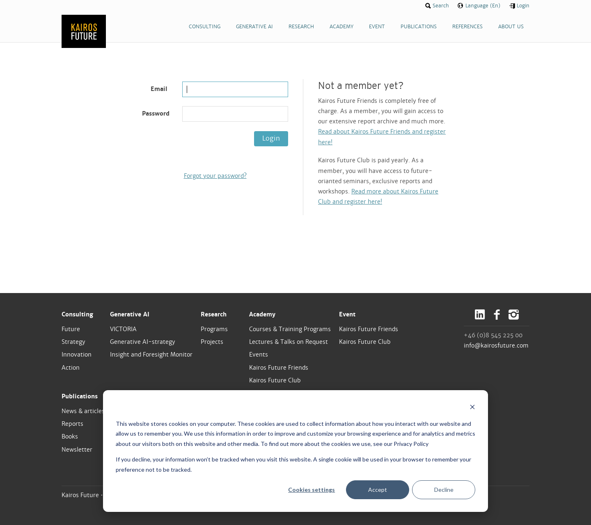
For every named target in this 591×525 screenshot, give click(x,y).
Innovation (77, 354)
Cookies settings (311, 489)
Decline (444, 489)
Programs (214, 329)
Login (271, 138)
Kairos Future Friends (278, 367)
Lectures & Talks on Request (288, 341)
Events (258, 354)
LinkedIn (480, 314)
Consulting (77, 314)
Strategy (73, 341)
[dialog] (295, 451)
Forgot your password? (215, 176)
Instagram (514, 314)
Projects (212, 341)
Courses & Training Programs (290, 329)
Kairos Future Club (275, 380)
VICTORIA (123, 329)
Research (214, 314)
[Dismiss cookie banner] (472, 408)
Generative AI (129, 314)
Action (71, 367)
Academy (262, 314)
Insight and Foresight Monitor (151, 354)
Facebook (497, 314)
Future (71, 329)
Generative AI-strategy (142, 341)
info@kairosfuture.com (496, 345)
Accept (377, 489)
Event (347, 314)
